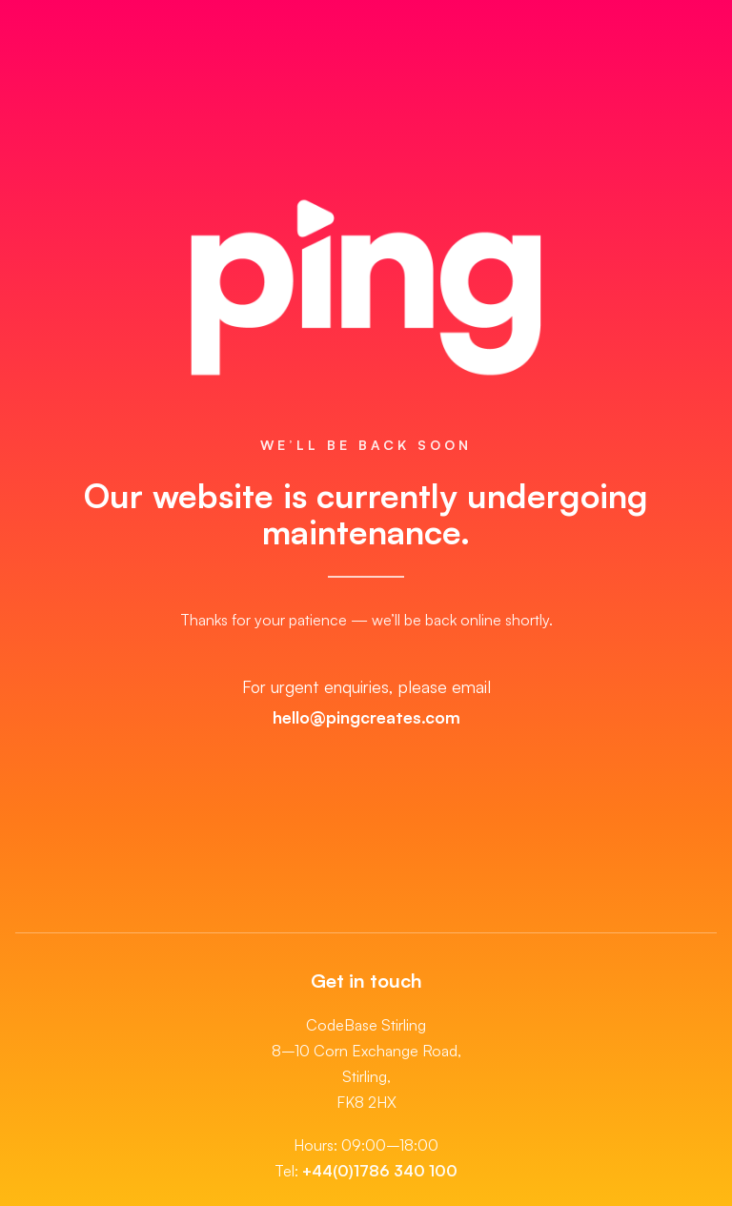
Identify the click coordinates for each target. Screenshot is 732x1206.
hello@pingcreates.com (366, 716)
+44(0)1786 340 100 (380, 1170)
